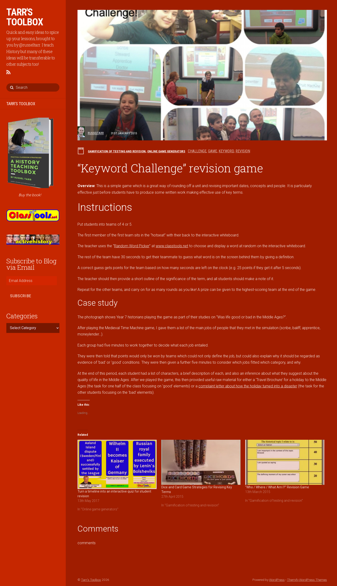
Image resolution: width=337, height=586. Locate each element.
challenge (197, 151)
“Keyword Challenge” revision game (170, 168)
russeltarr (96, 133)
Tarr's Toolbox (91, 580)
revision (243, 151)
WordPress (277, 580)
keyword (226, 151)
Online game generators (166, 151)
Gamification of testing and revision (117, 151)
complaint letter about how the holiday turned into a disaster (247, 386)
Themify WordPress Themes (307, 580)
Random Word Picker (131, 246)
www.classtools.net (172, 246)
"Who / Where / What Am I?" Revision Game (277, 487)
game (212, 151)
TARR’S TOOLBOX (20, 103)
